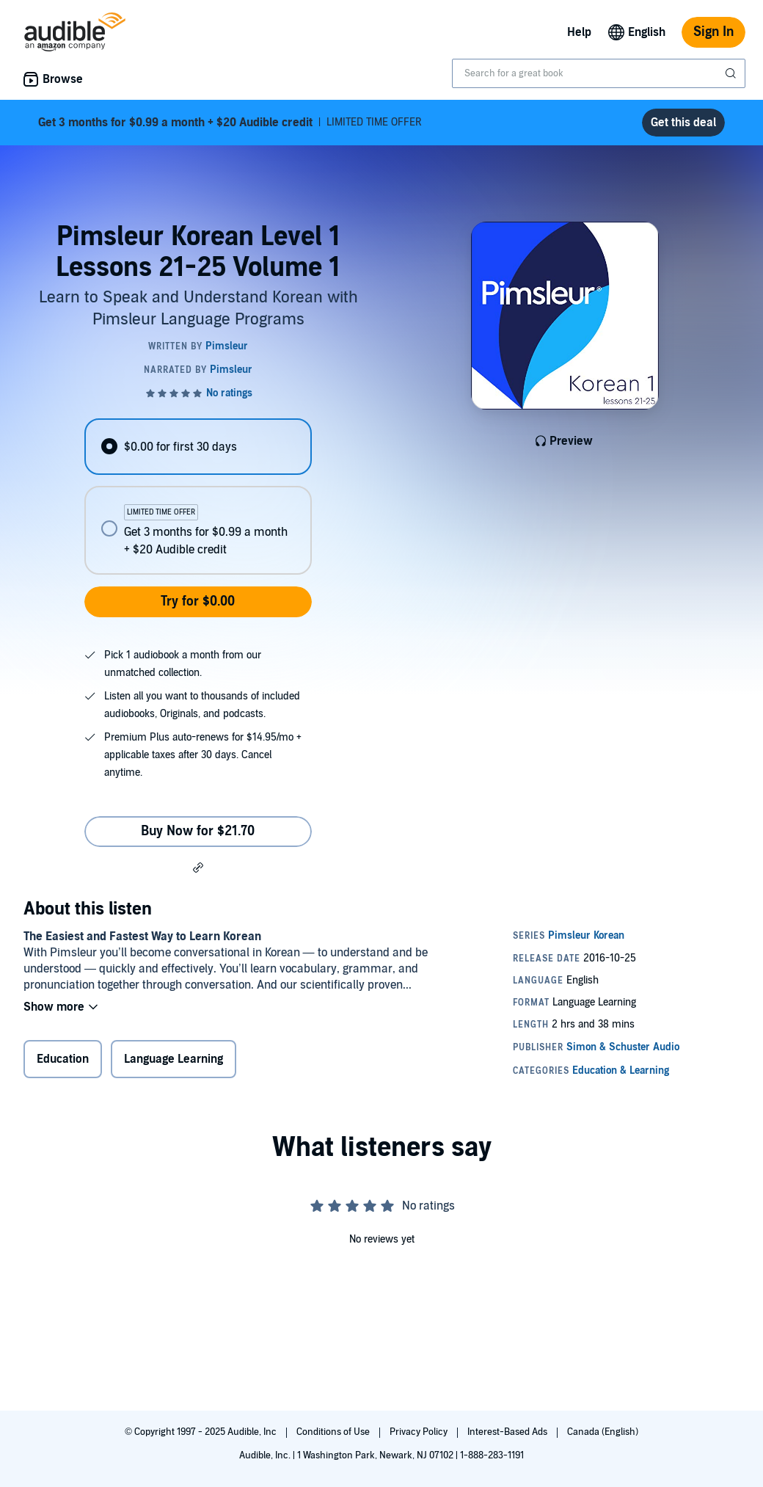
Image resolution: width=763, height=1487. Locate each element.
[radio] (197, 446)
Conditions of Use (334, 1432)
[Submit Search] (732, 73)
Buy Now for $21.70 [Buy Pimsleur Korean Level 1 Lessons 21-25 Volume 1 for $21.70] (198, 831)
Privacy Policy (420, 1432)
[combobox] (598, 73)
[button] (198, 867)
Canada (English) (602, 1432)
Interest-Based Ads (508, 1432)
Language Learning (173, 1059)
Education (63, 1059)
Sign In (713, 32)
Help (579, 32)
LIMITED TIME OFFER (230, 122)
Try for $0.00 (198, 601)
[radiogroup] (197, 496)
